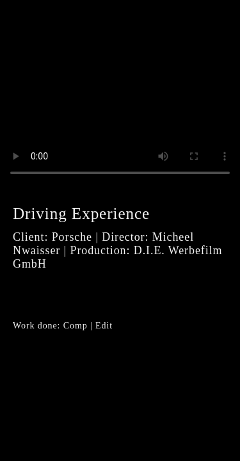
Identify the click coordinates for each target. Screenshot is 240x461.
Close (211, 28)
